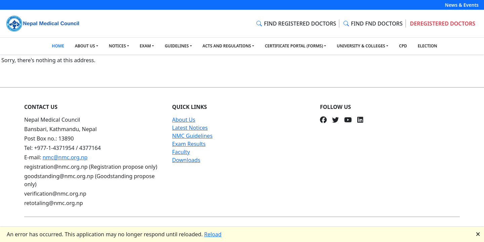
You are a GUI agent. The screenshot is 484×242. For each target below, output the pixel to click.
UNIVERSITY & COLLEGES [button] (361, 46)
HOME (58, 46)
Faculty (181, 152)
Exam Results (189, 144)
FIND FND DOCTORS (373, 23)
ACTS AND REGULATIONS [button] (227, 46)
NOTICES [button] (117, 46)
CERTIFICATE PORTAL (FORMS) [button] (294, 46)
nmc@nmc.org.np (65, 157)
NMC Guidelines (192, 135)
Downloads (186, 160)
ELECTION (427, 46)
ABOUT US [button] (85, 46)
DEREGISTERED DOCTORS (442, 23)
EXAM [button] (145, 46)
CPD (403, 46)
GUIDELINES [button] (177, 46)
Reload (212, 234)
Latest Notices (190, 127)
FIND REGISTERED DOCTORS (296, 23)
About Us (183, 119)
